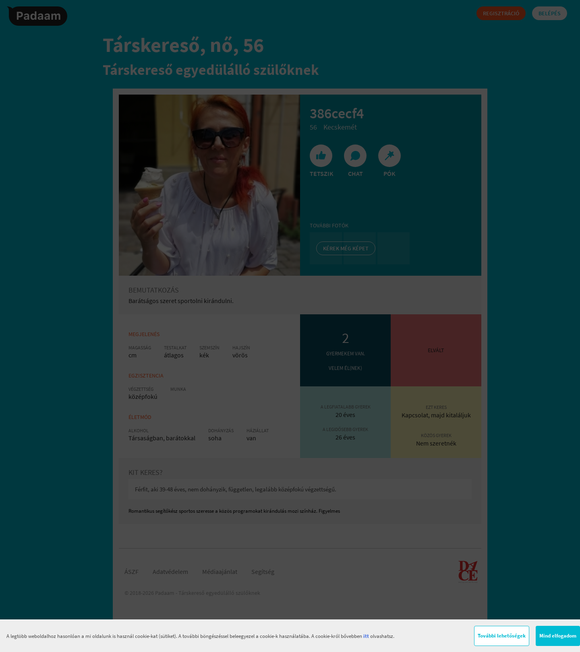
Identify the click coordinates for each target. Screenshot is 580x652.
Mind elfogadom (557, 635)
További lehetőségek (502, 635)
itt (366, 636)
